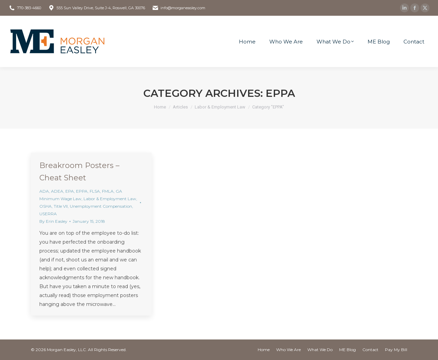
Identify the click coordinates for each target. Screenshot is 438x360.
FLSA (95, 191)
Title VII (61, 206)
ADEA (57, 191)
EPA (69, 191)
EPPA (82, 191)
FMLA (108, 191)
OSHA (45, 206)
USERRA (48, 213)
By (53, 221)
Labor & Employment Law (109, 198)
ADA (44, 191)
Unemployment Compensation (101, 206)
